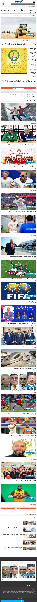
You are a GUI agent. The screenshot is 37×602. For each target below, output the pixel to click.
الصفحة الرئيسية (33, 6)
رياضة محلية (33, 146)
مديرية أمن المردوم (13, 94)
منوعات (34, 370)
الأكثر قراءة (34, 518)
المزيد (33, 596)
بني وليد (33, 94)
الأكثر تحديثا (29, 518)
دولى (34, 258)
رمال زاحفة (21, 94)
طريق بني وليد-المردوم (31, 96)
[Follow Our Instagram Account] (15, 601)
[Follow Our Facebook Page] (4, 601)
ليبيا (29, 6)
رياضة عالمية (33, 123)
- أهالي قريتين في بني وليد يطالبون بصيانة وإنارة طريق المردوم (32, 64)
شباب (7, 94)
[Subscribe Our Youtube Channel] (21, 601)
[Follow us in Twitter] (10, 601)
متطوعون (27, 94)
